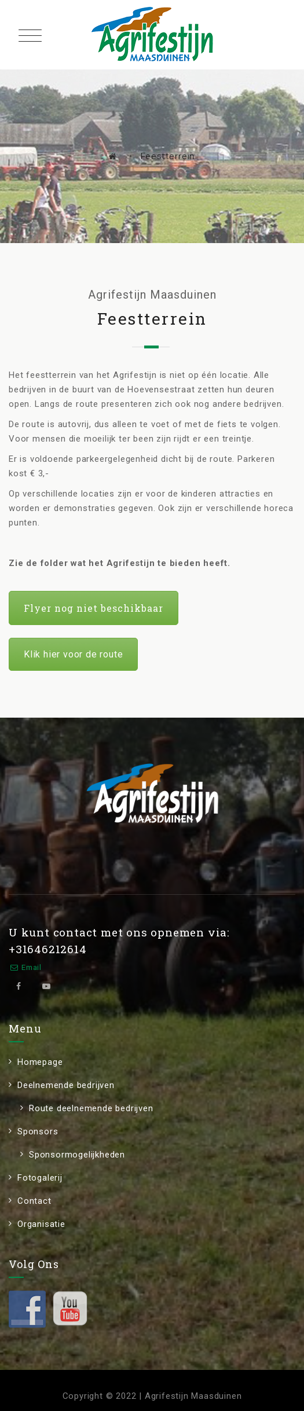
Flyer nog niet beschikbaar (93, 608)
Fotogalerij (40, 1178)
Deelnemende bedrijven (66, 1085)
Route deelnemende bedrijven (91, 1108)
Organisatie (41, 1224)
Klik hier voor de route (73, 654)
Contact (34, 1201)
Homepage (40, 1062)
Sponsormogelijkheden (77, 1154)
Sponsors (37, 1131)
